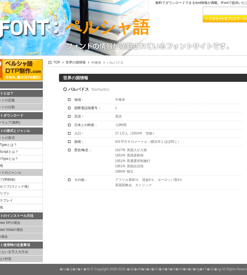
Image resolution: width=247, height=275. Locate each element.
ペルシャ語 (107, 27)
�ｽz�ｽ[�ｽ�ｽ (71, 269)
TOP (56, 62)
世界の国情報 (76, 62)
